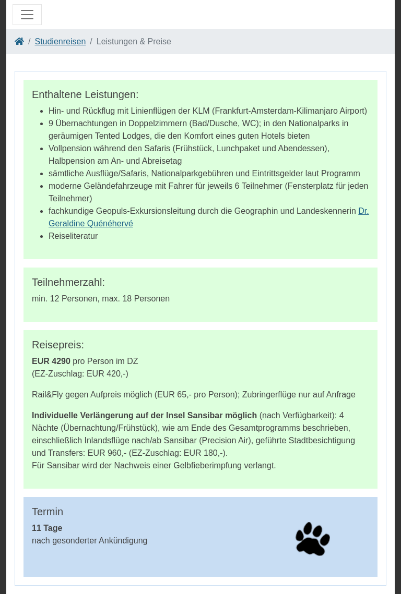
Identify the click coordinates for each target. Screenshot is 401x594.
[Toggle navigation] (27, 14)
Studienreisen (60, 41)
